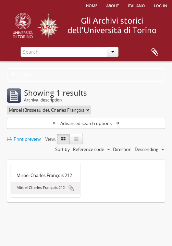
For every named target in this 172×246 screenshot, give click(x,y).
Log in (160, 5)
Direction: (123, 149)
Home (91, 5)
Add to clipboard (71, 188)
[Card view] (63, 139)
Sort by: (63, 149)
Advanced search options (86, 123)
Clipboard (154, 52)
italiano (136, 5)
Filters (22, 75)
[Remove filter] (87, 110)
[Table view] (76, 139)
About (112, 5)
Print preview (24, 139)
